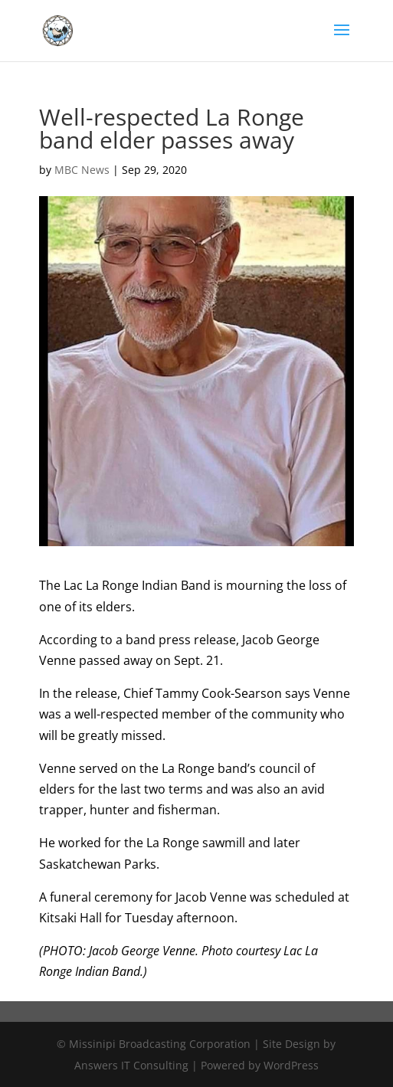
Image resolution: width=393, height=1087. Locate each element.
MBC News (82, 169)
